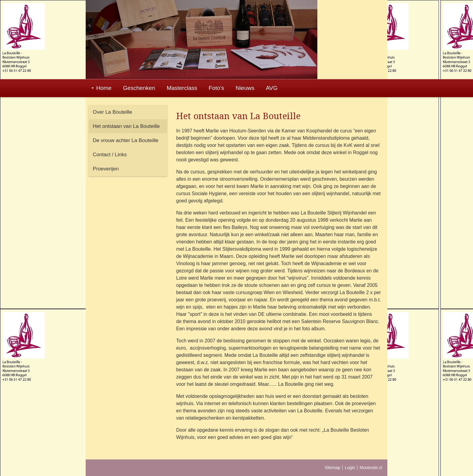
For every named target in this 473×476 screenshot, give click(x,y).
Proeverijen (106, 169)
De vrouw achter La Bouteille (125, 140)
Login (350, 467)
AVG (272, 88)
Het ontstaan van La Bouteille (126, 126)
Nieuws (245, 88)
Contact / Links (110, 154)
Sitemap (332, 467)
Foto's (216, 88)
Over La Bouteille (112, 112)
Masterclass (182, 88)
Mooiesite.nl (371, 467)
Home (101, 88)
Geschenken (139, 88)
